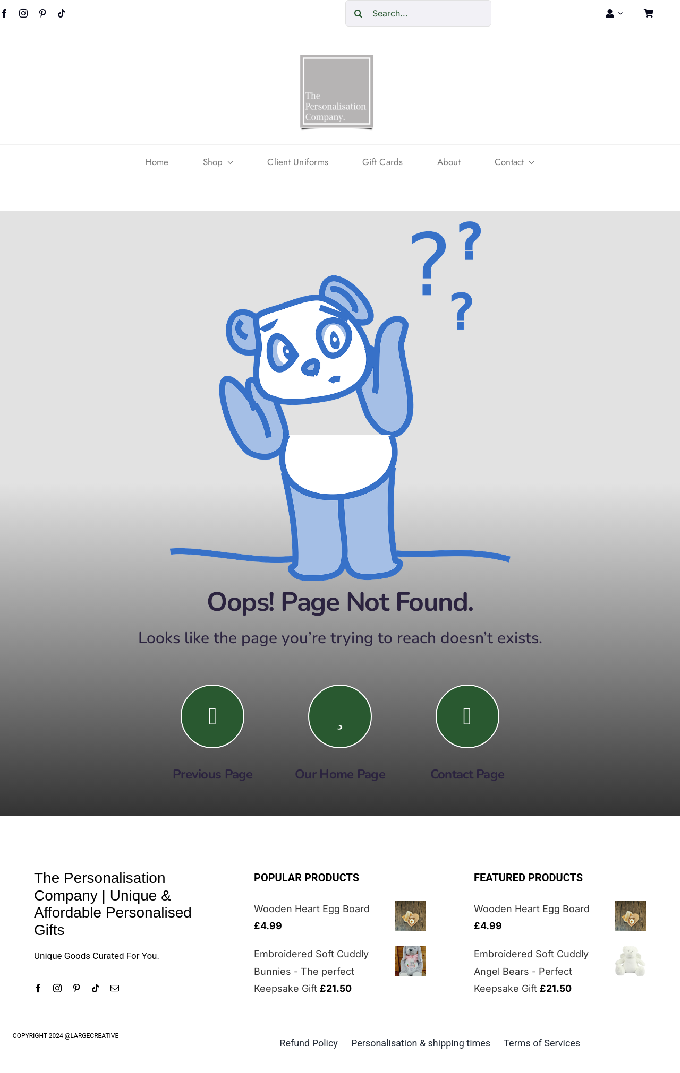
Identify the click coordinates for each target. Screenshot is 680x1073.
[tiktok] (61, 13)
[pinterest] (42, 13)
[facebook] (38, 988)
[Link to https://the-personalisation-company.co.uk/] (340, 716)
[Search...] (418, 13)
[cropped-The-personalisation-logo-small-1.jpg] (337, 58)
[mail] (114, 988)
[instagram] (23, 13)
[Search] (358, 13)
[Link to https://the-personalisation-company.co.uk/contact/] (467, 716)
